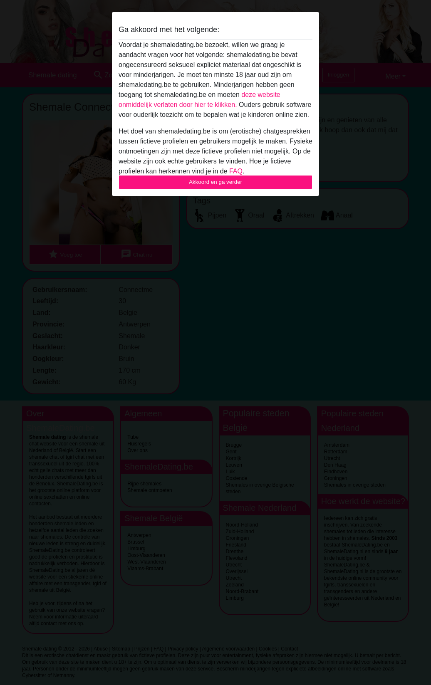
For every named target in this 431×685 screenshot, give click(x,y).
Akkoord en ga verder (215, 182)
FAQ (236, 171)
